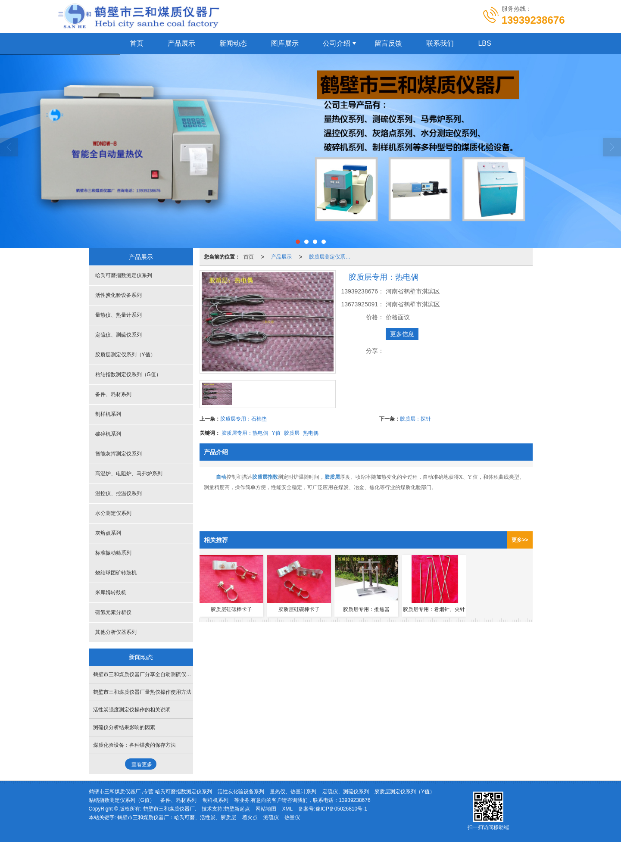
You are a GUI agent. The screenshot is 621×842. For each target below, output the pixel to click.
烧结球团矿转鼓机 (116, 573)
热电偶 (310, 433)
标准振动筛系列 (113, 553)
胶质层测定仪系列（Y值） (332, 257)
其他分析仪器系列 (116, 632)
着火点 (250, 817)
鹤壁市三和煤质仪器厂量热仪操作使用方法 (142, 692)
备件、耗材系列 (113, 394)
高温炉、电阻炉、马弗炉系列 (128, 474)
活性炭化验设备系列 (118, 295)
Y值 (276, 433)
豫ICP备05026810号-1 (341, 809)
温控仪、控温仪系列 (118, 493)
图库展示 (285, 43)
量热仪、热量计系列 (118, 315)
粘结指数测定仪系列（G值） (128, 374)
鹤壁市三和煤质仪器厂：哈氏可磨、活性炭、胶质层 (176, 817)
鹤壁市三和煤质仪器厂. (169, 809)
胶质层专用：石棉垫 (243, 419)
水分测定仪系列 (113, 513)
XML (287, 809)
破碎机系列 (108, 434)
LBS (484, 43)
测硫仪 (271, 817)
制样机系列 (108, 414)
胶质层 (292, 433)
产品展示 (181, 43)
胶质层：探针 (415, 419)
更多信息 (402, 334)
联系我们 (440, 43)
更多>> (520, 540)
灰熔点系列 (108, 533)
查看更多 (141, 764)
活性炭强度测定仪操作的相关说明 (132, 710)
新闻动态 (233, 43)
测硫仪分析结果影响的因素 (124, 727)
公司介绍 (336, 43)
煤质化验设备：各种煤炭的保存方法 (134, 745)
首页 (137, 43)
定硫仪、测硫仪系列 (118, 335)
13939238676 (354, 800)
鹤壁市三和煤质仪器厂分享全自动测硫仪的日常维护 (152, 674)
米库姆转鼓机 (110, 592)
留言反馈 (388, 43)
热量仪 (292, 817)
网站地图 (266, 809)
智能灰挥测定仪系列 (118, 454)
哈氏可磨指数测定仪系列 (123, 275)
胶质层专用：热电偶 (245, 433)
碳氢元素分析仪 (113, 612)
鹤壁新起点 (237, 809)
